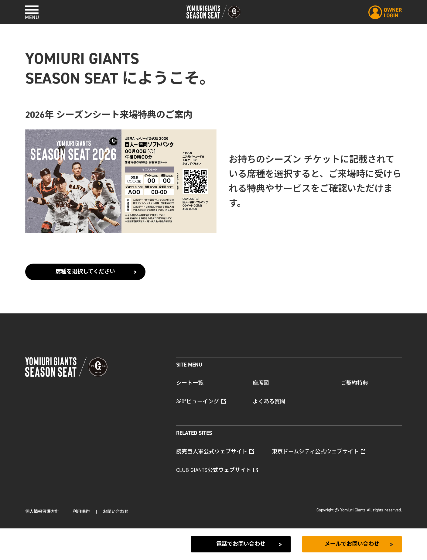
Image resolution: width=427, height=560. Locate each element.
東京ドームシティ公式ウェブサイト (318, 451)
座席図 (261, 383)
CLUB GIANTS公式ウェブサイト (217, 470)
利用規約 (81, 511)
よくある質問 (269, 401)
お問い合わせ (115, 511)
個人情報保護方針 (42, 511)
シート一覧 (189, 383)
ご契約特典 (354, 383)
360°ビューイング (201, 401)
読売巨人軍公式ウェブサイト (215, 451)
